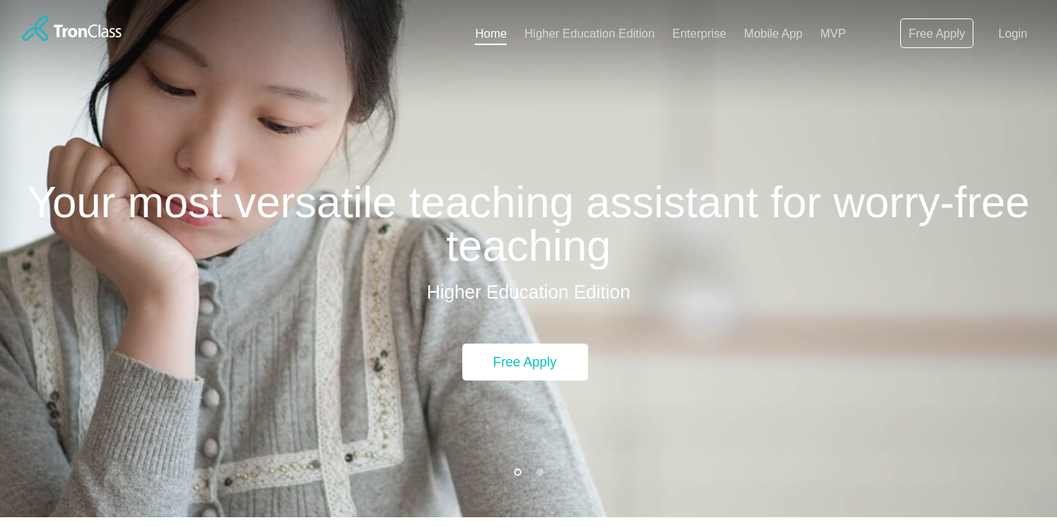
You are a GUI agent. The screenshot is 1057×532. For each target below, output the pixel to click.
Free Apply (936, 33)
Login (1013, 33)
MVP (833, 33)
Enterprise (699, 33)
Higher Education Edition (589, 33)
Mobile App (773, 33)
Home (491, 33)
